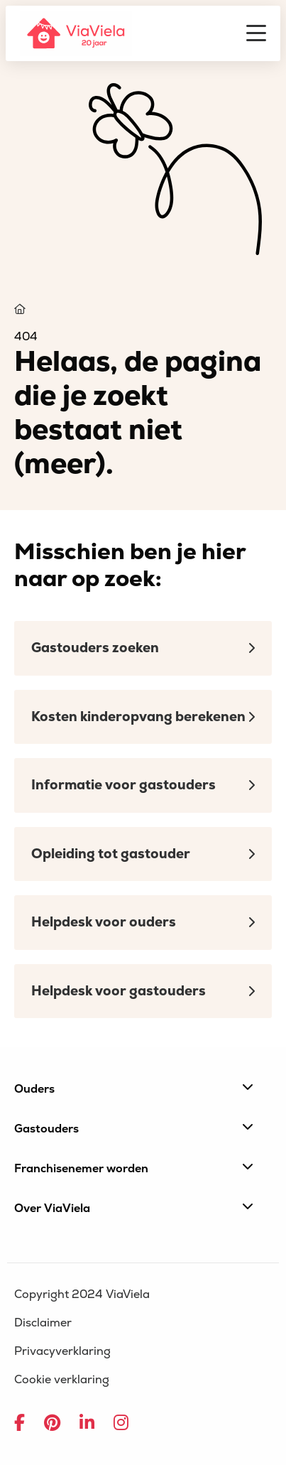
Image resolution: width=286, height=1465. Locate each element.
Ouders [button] (133, 1088)
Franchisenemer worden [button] (133, 1168)
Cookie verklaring (61, 1380)
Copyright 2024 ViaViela (82, 1294)
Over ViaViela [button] (133, 1208)
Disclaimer (43, 1323)
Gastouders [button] (133, 1128)
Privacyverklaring (62, 1351)
